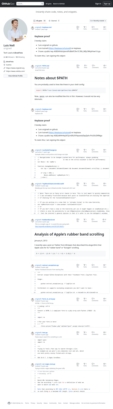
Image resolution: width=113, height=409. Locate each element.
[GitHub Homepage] (9, 403)
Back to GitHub (59, 4)
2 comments (95, 266)
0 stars (104, 28)
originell (38, 27)
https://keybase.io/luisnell (59, 48)
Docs (59, 403)
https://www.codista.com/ (15, 71)
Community (53, 403)
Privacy (33, 403)
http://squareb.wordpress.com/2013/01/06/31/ (49, 226)
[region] (70, 46)
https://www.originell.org (15, 68)
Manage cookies (75, 403)
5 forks (85, 266)
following (20, 57)
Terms (27, 403)
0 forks (85, 28)
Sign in (98, 3)
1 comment (95, 220)
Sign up (107, 3)
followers (9, 57)
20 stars (104, 220)
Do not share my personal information (93, 403)
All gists (49, 4)
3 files (78, 66)
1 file (78, 28)
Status (46, 403)
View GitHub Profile (15, 76)
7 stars (104, 266)
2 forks (85, 220)
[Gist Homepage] (8, 3)
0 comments (95, 28)
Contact (65, 403)
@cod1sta (18, 53)
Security (39, 403)
